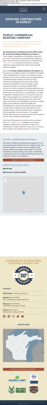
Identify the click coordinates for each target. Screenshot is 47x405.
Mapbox (36, 211)
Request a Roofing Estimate (23, 369)
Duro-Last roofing (9, 63)
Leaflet (25, 211)
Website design (32, 402)
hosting (40, 402)
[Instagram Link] (14, 317)
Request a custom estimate (23, 160)
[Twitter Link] (19, 317)
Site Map (25, 402)
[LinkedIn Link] (9, 317)
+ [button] (5, 178)
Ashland (9, 122)
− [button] (5, 181)
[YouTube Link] (23, 317)
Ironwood (19, 122)
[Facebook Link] (5, 317)
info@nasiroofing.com (20, 293)
